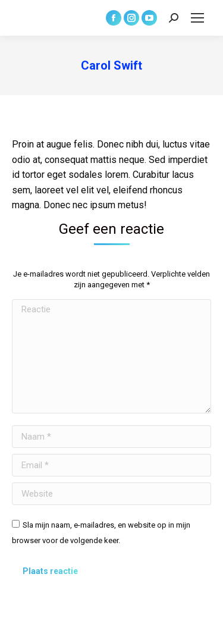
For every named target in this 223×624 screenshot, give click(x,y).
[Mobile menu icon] (197, 18)
